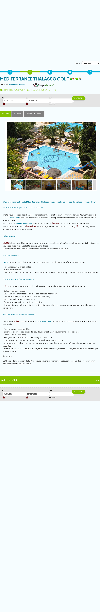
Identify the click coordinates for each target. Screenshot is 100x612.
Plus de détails (35, 113)
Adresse (17, 113)
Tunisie (22, 84)
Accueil (5, 113)
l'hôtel (5, 262)
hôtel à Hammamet (11, 218)
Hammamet (14, 84)
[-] (96, 381)
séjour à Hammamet (24, 223)
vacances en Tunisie (35, 207)
